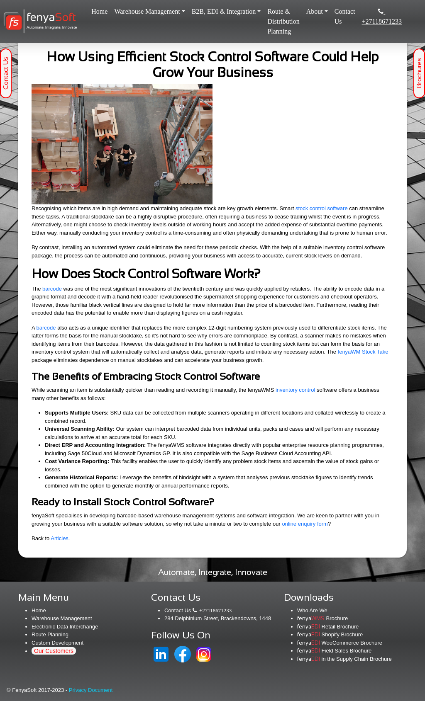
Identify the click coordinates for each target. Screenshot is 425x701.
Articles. (60, 538)
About (314, 11)
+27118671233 (382, 16)
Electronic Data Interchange (65, 626)
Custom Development (57, 643)
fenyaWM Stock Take (363, 352)
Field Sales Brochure (334, 651)
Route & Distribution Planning (283, 21)
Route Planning (50, 634)
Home (101, 10)
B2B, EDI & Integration (224, 11)
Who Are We (312, 610)
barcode (52, 289)
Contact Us (345, 16)
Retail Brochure (328, 626)
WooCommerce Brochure (339, 643)
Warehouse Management (147, 11)
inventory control (295, 390)
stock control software (322, 208)
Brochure (322, 618)
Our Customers (53, 651)
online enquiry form (305, 524)
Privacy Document (90, 690)
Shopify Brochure (330, 634)
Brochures (419, 73)
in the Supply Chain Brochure (344, 659)
